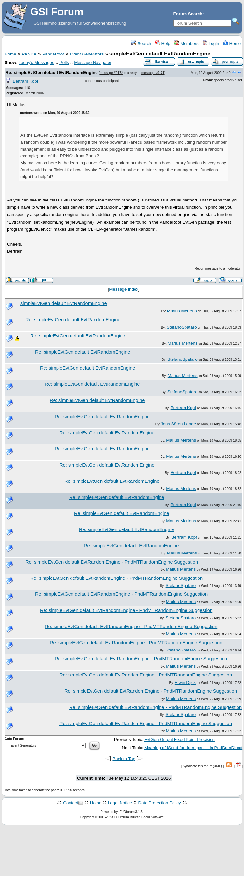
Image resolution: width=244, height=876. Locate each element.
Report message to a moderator (217, 268)
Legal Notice (120, 802)
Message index (123, 289)
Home (232, 43)
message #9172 (111, 73)
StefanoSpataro (182, 327)
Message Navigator (92, 62)
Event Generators (87, 54)
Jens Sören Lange (178, 423)
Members (186, 43)
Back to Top (123, 758)
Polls (64, 62)
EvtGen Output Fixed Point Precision (179, 739)
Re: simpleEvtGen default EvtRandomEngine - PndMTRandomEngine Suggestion (111, 562)
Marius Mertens (182, 311)
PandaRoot (53, 54)
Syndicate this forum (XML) (202, 766)
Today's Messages (36, 62)
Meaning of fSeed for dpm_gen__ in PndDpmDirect (193, 747)
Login (210, 43)
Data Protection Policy (159, 802)
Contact (70, 802)
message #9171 (152, 73)
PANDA (29, 54)
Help (162, 43)
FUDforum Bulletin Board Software (139, 817)
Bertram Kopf (25, 81)
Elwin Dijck (185, 682)
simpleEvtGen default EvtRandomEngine (63, 303)
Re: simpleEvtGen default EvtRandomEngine (52, 72)
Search (141, 43)
